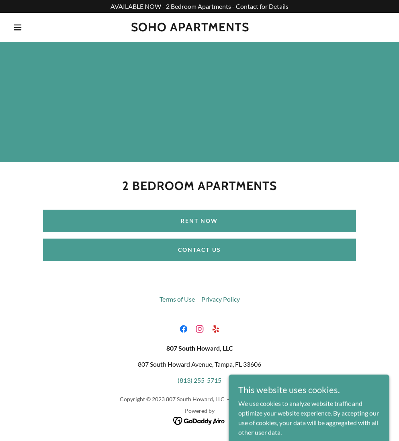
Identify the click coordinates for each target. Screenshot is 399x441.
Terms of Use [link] (177, 299)
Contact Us (199, 249)
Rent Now (199, 220)
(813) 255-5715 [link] (199, 380)
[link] (190, 29)
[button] (19, 27)
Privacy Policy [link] (220, 299)
